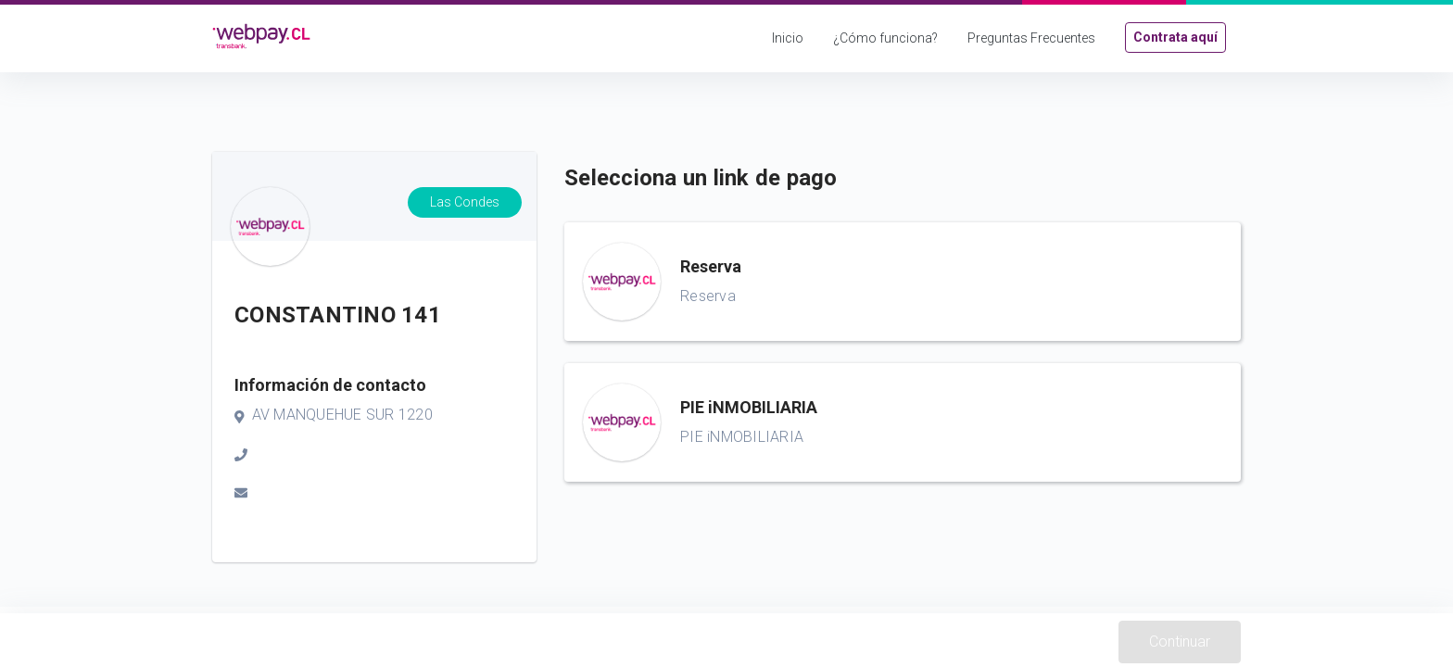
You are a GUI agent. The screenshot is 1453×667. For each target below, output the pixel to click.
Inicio (787, 38)
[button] (902, 281)
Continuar (1179, 641)
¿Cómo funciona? (885, 38)
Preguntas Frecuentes (1031, 38)
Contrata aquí (1175, 37)
